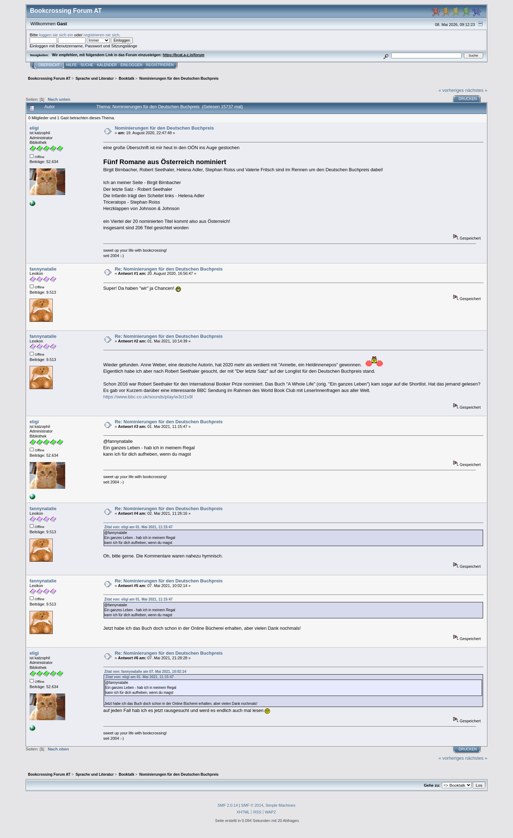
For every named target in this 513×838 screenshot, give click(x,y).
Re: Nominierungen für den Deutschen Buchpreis (169, 269)
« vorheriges (451, 90)
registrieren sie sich (101, 34)
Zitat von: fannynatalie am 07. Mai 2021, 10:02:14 (145, 672)
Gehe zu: (432, 785)
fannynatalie (43, 269)
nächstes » (476, 90)
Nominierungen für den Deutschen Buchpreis (164, 128)
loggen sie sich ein (56, 34)
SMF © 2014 (252, 805)
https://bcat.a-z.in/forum (183, 55)
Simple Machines (280, 805)
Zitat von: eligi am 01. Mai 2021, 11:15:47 (138, 527)
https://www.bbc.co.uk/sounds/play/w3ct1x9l (148, 396)
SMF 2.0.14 (228, 805)
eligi (34, 128)
